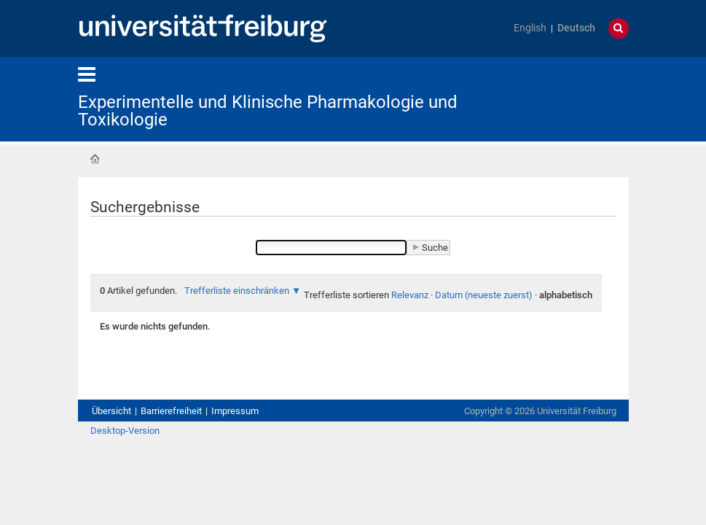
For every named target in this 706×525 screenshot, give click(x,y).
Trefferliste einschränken (236, 290)
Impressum (235, 410)
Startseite (94, 159)
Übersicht (111, 410)
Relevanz (409, 294)
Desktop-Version (125, 430)
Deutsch (576, 28)
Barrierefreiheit (171, 410)
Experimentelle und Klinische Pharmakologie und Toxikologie (268, 111)
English (530, 28)
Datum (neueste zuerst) (484, 294)
